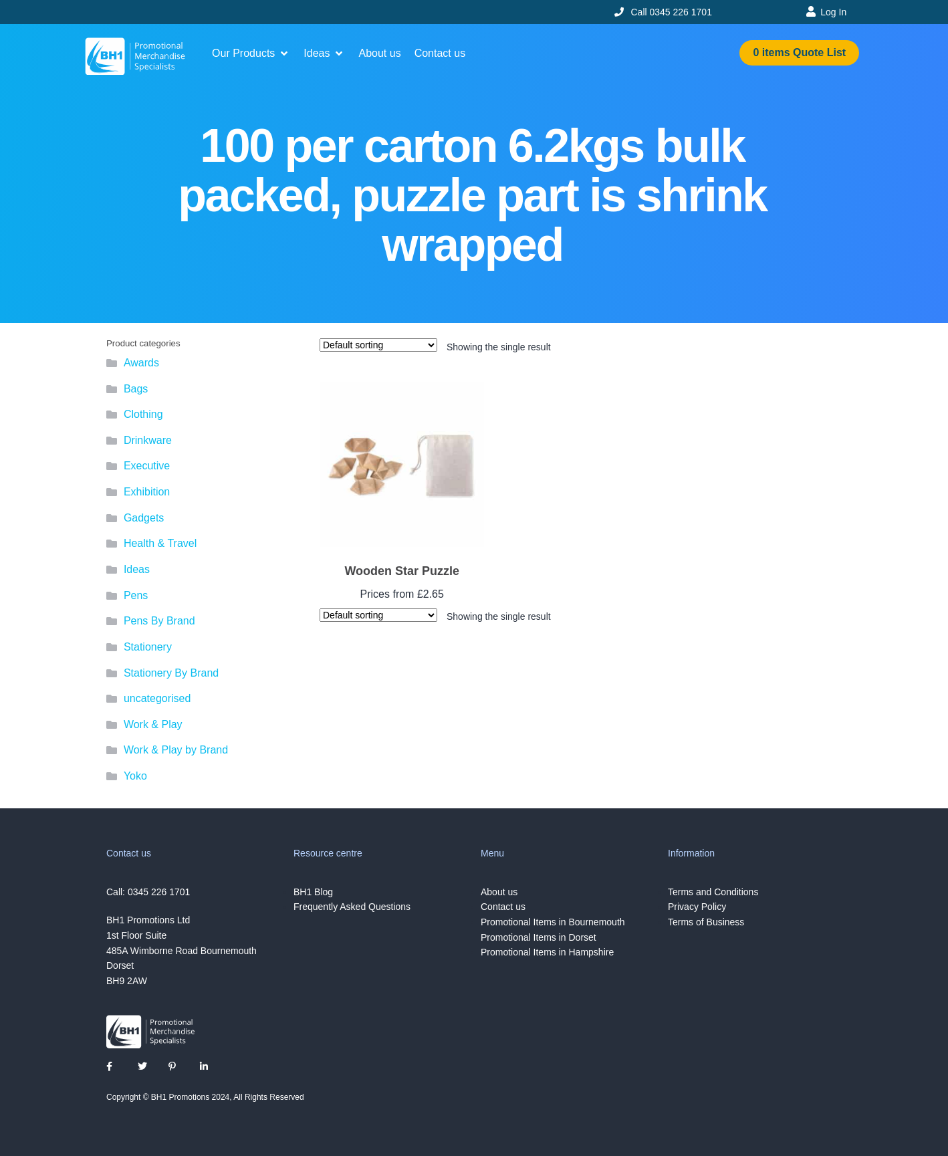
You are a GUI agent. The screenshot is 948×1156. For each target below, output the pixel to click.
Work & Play (153, 724)
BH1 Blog (313, 892)
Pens (136, 595)
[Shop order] (378, 345)
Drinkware (148, 440)
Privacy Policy (697, 906)
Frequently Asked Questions (351, 906)
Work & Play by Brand (176, 750)
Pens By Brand (159, 620)
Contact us (503, 906)
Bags (136, 388)
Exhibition (147, 491)
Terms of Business (706, 922)
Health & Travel (160, 543)
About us (499, 892)
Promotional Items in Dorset (538, 937)
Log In (833, 12)
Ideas (137, 569)
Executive (147, 465)
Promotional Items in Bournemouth (553, 922)
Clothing (143, 414)
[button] (251, 53)
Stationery (148, 647)
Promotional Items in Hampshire (547, 952)
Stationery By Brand (171, 673)
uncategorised (157, 698)
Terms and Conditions (713, 892)
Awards (141, 362)
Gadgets (144, 518)
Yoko (135, 776)
